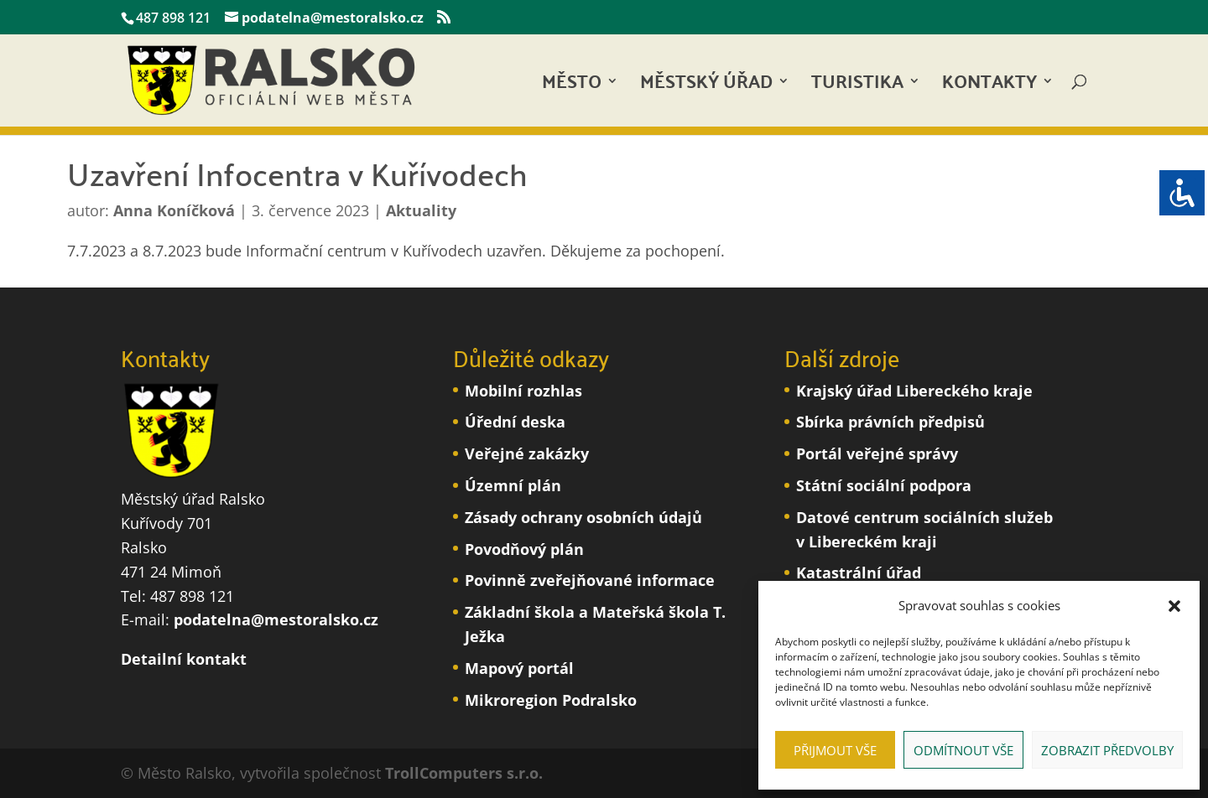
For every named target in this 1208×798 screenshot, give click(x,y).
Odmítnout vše (963, 750)
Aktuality (421, 210)
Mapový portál (519, 668)
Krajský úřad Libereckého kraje (914, 391)
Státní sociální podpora (883, 485)
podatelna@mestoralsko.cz (276, 619)
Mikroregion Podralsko (551, 700)
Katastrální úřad (858, 572)
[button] (1174, 606)
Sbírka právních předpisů (890, 422)
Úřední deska (515, 422)
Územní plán (513, 485)
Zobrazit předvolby (1107, 750)
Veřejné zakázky (527, 453)
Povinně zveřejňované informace (590, 580)
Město (571, 86)
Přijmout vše (835, 750)
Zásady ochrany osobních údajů (583, 517)
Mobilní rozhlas (523, 391)
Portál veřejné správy (877, 453)
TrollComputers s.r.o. (464, 773)
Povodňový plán (524, 549)
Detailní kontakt (184, 659)
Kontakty (989, 86)
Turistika (857, 86)
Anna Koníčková (174, 210)
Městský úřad (706, 86)
